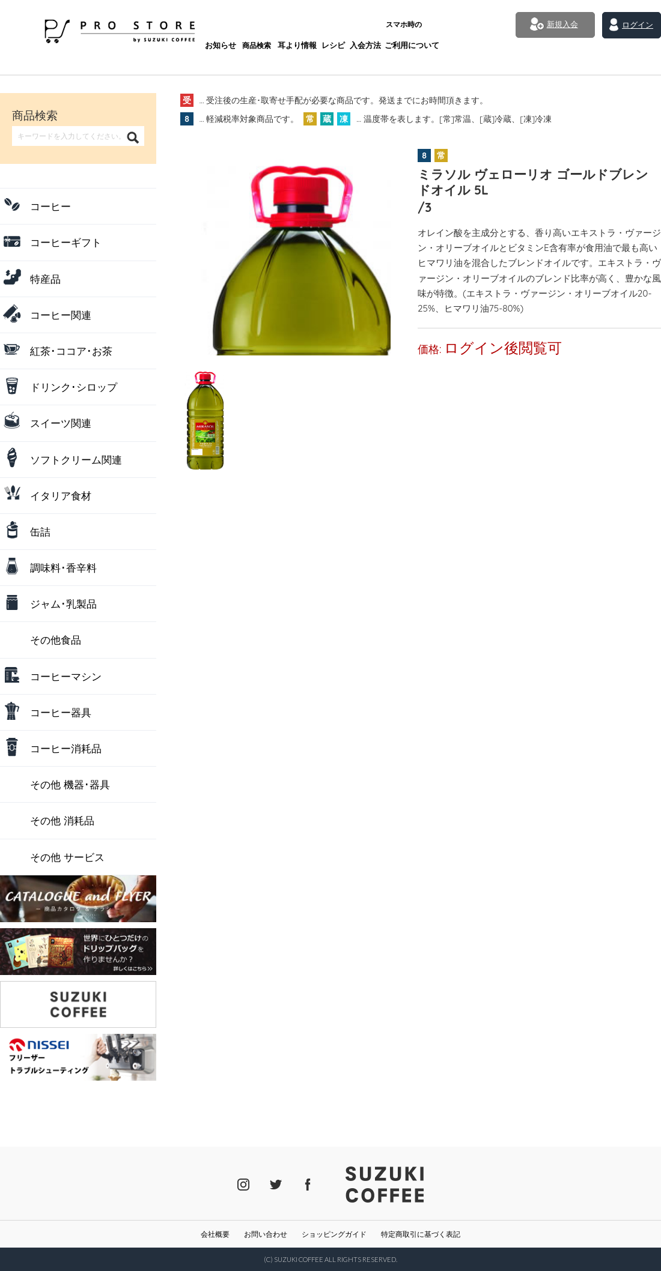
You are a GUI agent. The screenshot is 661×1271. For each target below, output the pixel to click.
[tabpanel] (285, 250)
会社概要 (215, 1234)
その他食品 (55, 639)
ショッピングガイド (334, 1234)
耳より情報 (255, 28)
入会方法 (325, 28)
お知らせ (176, 28)
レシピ (291, 28)
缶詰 (40, 531)
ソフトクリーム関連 (76, 459)
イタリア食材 (60, 495)
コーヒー (50, 206)
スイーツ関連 (60, 423)
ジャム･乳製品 (63, 603)
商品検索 (214, 28)
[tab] (202, 389)
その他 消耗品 (62, 820)
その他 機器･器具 (70, 784)
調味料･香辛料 (63, 567)
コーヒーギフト (66, 242)
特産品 (45, 279)
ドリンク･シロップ (73, 387)
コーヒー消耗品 (66, 748)
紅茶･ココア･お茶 (71, 351)
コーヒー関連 (60, 315)
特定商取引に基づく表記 (420, 1234)
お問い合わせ (265, 1234)
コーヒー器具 (60, 712)
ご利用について (370, 24)
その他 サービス (67, 857)
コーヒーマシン (66, 676)
